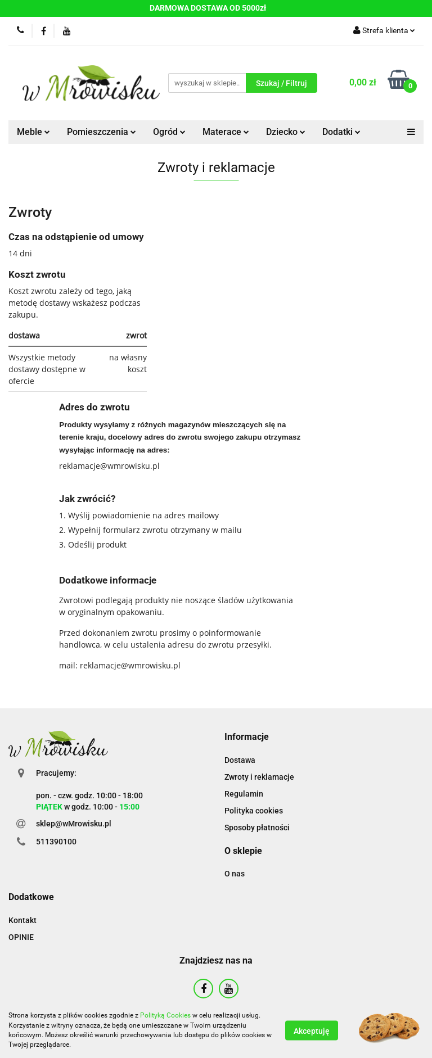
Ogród (169, 131)
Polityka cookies (253, 810)
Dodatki (341, 131)
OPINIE (21, 937)
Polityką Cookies (165, 1015)
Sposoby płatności (257, 827)
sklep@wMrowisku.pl (73, 823)
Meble (33, 131)
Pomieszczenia (101, 131)
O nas (234, 873)
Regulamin (243, 793)
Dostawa (239, 760)
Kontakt (22, 920)
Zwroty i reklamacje (259, 776)
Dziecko (285, 131)
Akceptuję (312, 1030)
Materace (225, 131)
